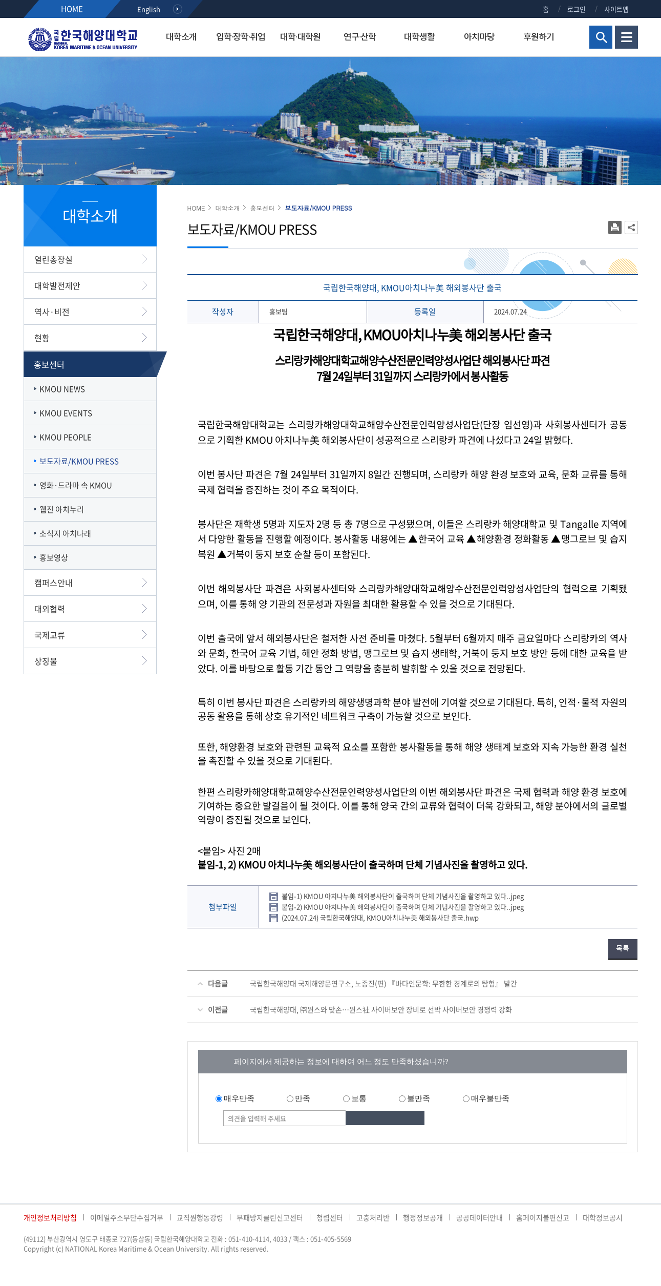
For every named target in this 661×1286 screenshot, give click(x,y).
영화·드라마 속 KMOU (75, 485)
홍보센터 (49, 364)
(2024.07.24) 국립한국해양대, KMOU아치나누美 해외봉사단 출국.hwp (380, 917)
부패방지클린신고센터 (270, 1217)
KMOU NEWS (62, 389)
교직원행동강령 (200, 1217)
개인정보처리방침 (50, 1217)
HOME (72, 8)
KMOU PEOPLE (65, 437)
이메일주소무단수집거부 (126, 1217)
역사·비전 (52, 311)
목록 (622, 948)
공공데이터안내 (479, 1217)
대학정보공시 (603, 1217)
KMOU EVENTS (65, 413)
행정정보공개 (423, 1217)
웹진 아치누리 (61, 509)
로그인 (576, 9)
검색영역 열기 (600, 37)
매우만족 (239, 1098)
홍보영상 (53, 557)
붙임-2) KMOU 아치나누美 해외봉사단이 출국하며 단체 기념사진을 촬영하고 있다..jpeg (403, 906)
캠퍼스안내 (53, 582)
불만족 (418, 1098)
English (148, 9)
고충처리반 (373, 1217)
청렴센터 (329, 1217)
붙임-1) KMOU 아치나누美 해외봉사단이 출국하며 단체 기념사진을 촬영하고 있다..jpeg (403, 896)
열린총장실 (53, 259)
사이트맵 (616, 9)
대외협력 (49, 609)
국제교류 (49, 635)
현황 (42, 337)
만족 (302, 1098)
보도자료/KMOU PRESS (79, 461)
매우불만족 (490, 1098)
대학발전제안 (57, 285)
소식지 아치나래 (65, 533)
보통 (359, 1098)
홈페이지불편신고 (542, 1217)
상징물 (45, 661)
